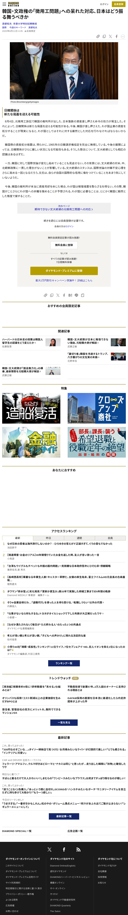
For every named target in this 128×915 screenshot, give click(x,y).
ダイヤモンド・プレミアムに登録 (64, 270)
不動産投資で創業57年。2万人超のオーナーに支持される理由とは (97, 688)
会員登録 (118, 4)
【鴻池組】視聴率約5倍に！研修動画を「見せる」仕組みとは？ (31, 688)
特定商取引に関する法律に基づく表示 (24, 888)
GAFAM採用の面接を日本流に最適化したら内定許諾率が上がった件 (97, 700)
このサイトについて (15, 865)
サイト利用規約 (13, 883)
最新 (17, 538)
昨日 (48, 538)
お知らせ (102, 883)
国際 (4, 27)
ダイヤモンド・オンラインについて (23, 859)
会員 (110, 538)
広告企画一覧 (75, 831)
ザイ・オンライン (57, 888)
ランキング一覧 (64, 663)
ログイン (104, 4)
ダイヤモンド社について (110, 859)
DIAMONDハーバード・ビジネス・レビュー (70, 877)
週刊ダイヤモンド (58, 871)
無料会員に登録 (64, 245)
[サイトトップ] (12, 4)
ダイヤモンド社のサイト (62, 859)
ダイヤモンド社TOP (107, 865)
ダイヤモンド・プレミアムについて (21, 871)
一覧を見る (64, 722)
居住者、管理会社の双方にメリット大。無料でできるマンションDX (31, 711)
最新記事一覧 (64, 816)
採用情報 (102, 877)
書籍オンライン (57, 883)
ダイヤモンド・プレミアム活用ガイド (22, 877)
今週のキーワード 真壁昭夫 (23, 27)
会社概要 (102, 871)
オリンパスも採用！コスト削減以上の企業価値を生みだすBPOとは (31, 700)
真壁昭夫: (19, 23)
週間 (79, 538)
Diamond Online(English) (63, 865)
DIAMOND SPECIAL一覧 (17, 831)
